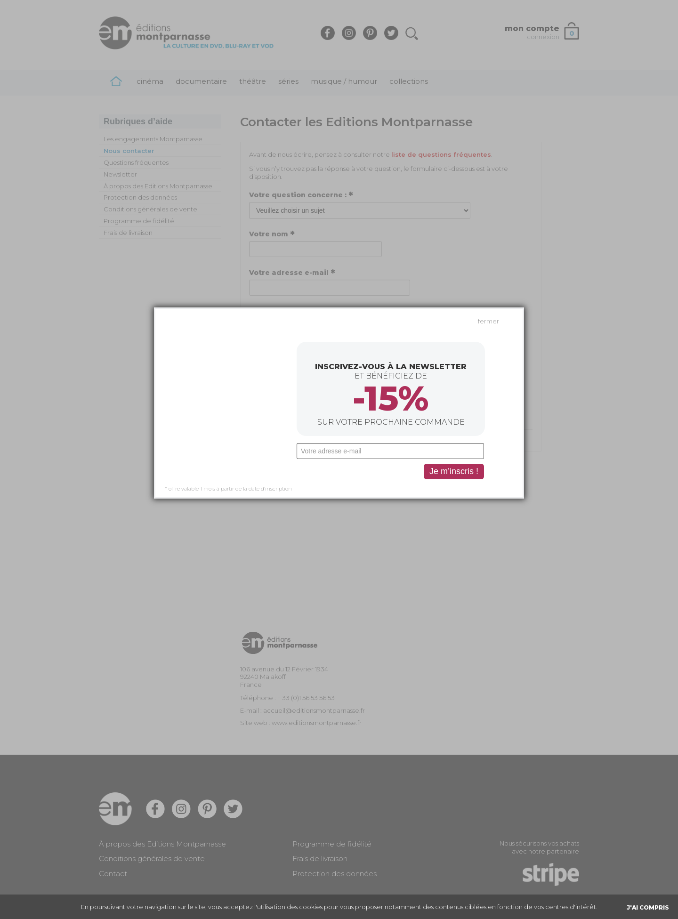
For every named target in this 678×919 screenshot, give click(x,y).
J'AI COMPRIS (648, 907)
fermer (488, 223)
